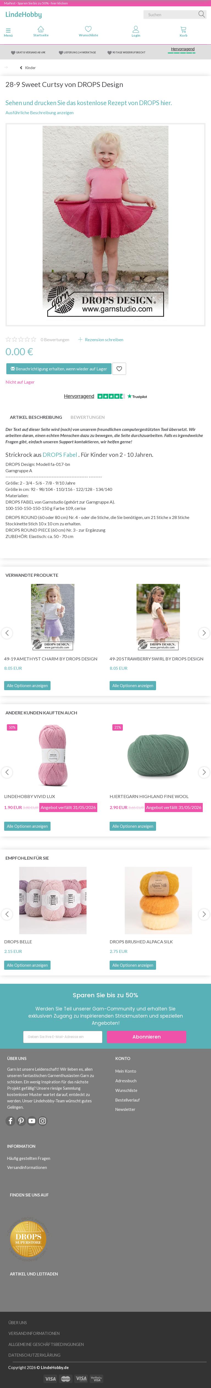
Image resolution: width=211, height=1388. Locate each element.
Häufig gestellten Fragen (28, 1158)
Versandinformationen (27, 1167)
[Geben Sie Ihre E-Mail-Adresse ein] (62, 1037)
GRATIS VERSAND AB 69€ (30, 52)
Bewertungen (55, 339)
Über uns (18, 1322)
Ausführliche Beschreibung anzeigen (39, 112)
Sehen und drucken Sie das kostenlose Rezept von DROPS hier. (88, 102)
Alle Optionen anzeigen (27, 685)
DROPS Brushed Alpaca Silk (141, 941)
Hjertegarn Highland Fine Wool (149, 796)
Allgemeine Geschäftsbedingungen (46, 1344)
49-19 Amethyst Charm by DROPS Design (51, 658)
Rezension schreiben (103, 339)
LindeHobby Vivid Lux (29, 796)
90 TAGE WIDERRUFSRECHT (129, 52)
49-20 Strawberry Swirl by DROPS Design (157, 658)
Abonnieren (146, 1036)
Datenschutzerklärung (34, 1355)
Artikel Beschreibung (36, 417)
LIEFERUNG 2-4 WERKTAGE (80, 52)
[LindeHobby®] (23, 13)
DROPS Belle (18, 941)
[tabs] (183, 33)
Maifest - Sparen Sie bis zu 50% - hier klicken (36, 3)
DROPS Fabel (60, 454)
